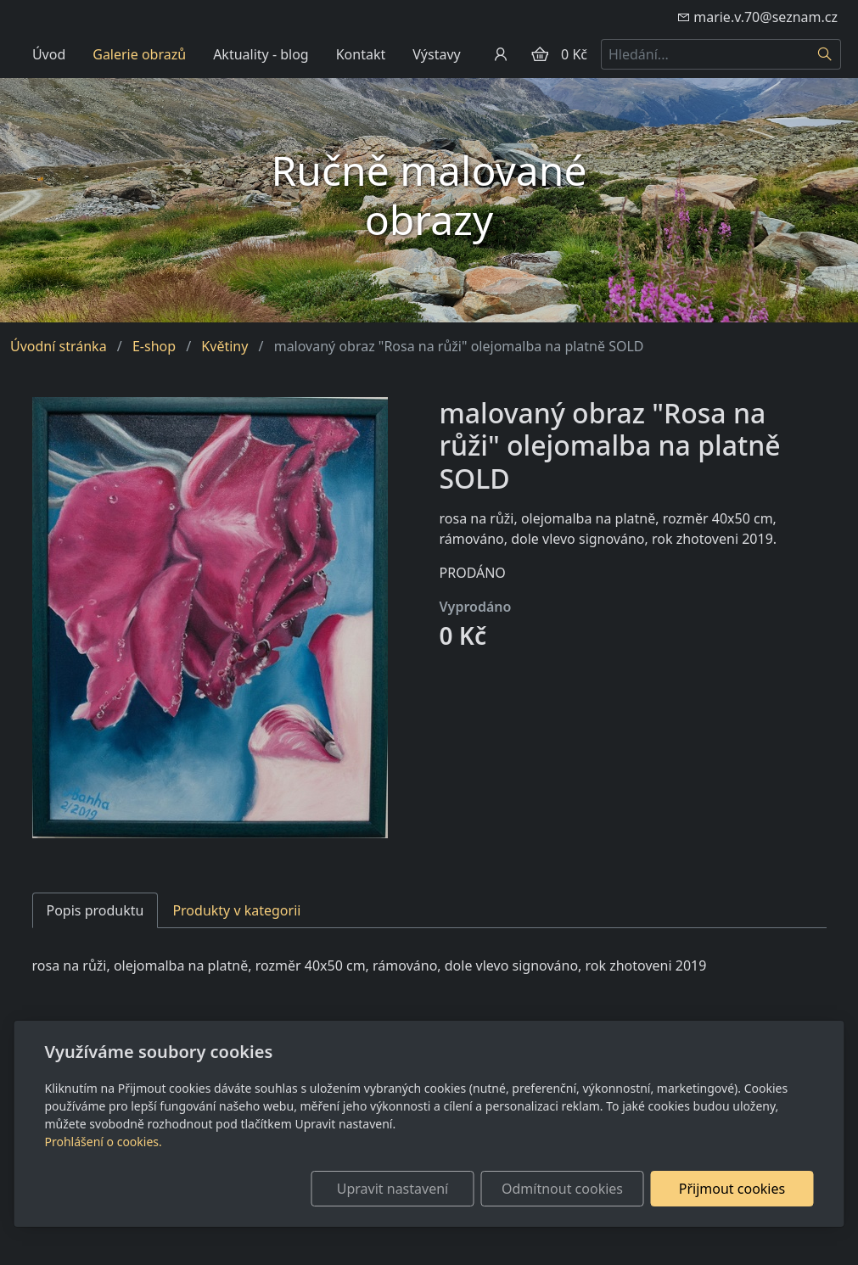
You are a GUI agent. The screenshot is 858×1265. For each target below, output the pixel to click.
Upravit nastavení (392, 1188)
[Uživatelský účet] (500, 54)
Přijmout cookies (732, 1188)
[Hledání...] (705, 54)
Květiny (224, 346)
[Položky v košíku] (539, 54)
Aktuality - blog (261, 54)
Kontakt (361, 54)
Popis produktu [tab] (95, 910)
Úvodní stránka (58, 346)
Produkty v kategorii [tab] (236, 910)
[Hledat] (825, 54)
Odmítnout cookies (562, 1188)
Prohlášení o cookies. (103, 1141)
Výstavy (436, 54)
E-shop (154, 346)
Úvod (48, 54)
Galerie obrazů (139, 54)
